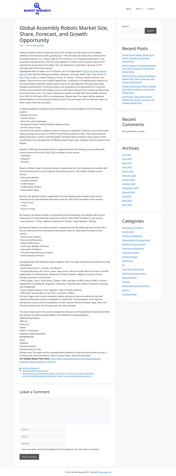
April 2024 (127, 204)
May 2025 (127, 163)
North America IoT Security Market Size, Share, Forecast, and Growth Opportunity (139, 68)
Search (125, 26)
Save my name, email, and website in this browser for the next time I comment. (60, 449)
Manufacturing (129, 277)
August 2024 (128, 192)
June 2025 (127, 158)
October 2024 (128, 183)
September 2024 (130, 188)
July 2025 (126, 154)
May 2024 (127, 200)
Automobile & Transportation (136, 240)
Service (125, 290)
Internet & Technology (133, 269)
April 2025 (127, 167)
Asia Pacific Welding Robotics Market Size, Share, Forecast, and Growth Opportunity (56, 376)
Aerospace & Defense (132, 227)
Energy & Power (130, 256)
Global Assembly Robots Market (35, 371)
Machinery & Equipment (134, 273)
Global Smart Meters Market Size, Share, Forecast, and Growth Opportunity (138, 58)
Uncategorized (129, 294)
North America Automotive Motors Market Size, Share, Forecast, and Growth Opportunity (139, 79)
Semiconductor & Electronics (136, 285)
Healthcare (127, 261)
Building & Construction (133, 244)
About (128, 8)
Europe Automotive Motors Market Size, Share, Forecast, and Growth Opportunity (139, 89)
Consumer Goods (130, 252)
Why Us (139, 8)
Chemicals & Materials (133, 248)
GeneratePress (105, 472)
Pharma (126, 281)
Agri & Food (128, 231)
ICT (123, 265)
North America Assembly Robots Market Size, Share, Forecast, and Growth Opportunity (58, 373)
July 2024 (126, 196)
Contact (150, 8)
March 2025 (128, 171)
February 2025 (129, 175)
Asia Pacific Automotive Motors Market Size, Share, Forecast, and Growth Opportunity (138, 99)
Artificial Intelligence (30, 368)
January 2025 (128, 179)
